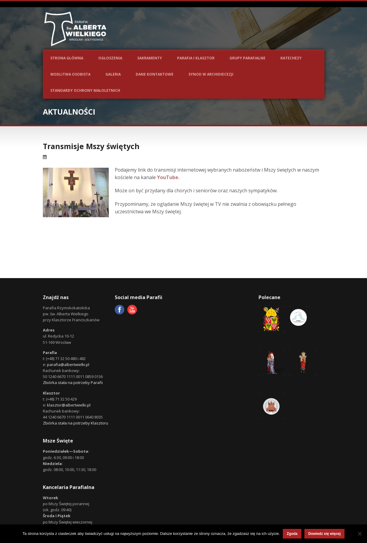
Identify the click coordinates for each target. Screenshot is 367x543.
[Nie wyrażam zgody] (360, 534)
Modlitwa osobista (70, 74)
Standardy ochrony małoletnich (85, 90)
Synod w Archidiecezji (210, 74)
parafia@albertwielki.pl (68, 364)
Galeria (113, 74)
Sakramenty (149, 58)
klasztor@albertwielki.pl (68, 405)
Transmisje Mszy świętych (91, 146)
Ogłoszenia (110, 58)
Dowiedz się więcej (324, 534)
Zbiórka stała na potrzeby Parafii (73, 382)
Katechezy (291, 58)
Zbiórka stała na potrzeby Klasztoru (75, 423)
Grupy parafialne (247, 58)
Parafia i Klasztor (196, 58)
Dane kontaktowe (154, 74)
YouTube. (168, 177)
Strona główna (66, 58)
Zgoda (292, 534)
